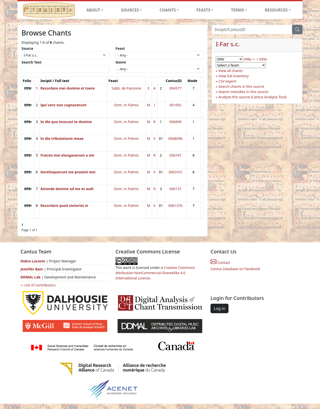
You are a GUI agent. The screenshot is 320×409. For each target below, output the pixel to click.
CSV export (227, 81)
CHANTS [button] (168, 10)
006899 (176, 121)
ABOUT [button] (93, 10)
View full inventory (233, 76)
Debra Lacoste (32, 261)
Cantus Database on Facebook (235, 268)
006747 (176, 155)
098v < (249, 59)
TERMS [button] (237, 10)
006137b (175, 205)
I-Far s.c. (228, 44)
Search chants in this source (241, 86)
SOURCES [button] (130, 10)
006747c (175, 172)
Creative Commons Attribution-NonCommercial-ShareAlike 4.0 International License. (155, 272)
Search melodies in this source (243, 91)
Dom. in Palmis (126, 105)
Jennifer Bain (32, 269)
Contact (220, 262)
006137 (176, 188)
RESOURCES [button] (276, 10)
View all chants (230, 70)
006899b (175, 138)
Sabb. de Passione (126, 88)
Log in (219, 308)
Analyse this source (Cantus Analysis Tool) (252, 97)
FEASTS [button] (203, 10)
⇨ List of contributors (38, 285)
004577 (176, 88)
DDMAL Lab (30, 277)
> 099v (261, 59)
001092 (176, 105)
